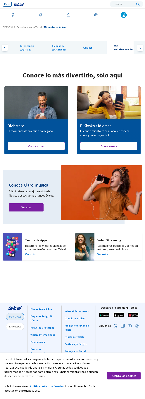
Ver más (26, 207)
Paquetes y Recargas (42, 327)
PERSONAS (15, 316)
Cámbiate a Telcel (75, 318)
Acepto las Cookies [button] (124, 376)
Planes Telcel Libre (41, 309)
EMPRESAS (15, 326)
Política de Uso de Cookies (47, 386)
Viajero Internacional (42, 334)
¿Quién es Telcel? (74, 337)
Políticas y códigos (76, 344)
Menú (7, 4)
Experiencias (37, 342)
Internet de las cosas (77, 311)
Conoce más (36, 146)
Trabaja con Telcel (75, 351)
